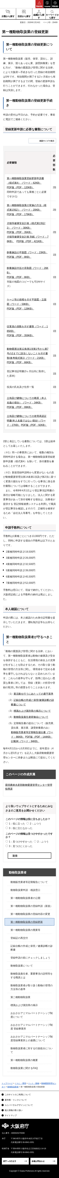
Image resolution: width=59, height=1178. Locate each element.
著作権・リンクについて (16, 1100)
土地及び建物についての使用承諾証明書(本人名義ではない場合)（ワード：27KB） (26, 420)
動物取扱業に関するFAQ (24, 1068)
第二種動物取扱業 (20, 997)
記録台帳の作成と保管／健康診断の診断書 (32, 948)
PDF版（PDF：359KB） (20, 335)
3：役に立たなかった (21, 828)
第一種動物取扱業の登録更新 (27, 922)
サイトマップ (11, 1115)
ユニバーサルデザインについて (19, 1105)
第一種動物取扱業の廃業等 (25, 930)
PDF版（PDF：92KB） (34, 425)
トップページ (7, 1083)
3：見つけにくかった (21, 846)
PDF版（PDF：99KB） (20, 407)
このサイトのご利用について (18, 1094)
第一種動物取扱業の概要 (24, 1060)
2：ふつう (35, 823)
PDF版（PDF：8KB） (19, 257)
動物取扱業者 (17, 872)
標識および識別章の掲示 (24, 1005)
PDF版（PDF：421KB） (30, 241)
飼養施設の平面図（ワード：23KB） (27, 252)
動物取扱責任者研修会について (31, 717)
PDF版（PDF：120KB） (20, 187)
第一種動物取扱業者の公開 (25, 898)
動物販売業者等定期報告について (29, 882)
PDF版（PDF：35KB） (20, 232)
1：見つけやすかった (21, 841)
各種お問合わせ (38, 1161)
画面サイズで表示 (46, 141)
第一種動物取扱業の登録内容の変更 (30, 914)
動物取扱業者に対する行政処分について (32, 1050)
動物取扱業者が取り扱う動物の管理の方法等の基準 (32, 987)
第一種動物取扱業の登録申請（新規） (32, 906)
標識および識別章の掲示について (32, 711)
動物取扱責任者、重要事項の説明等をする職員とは (32, 975)
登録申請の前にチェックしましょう (30, 957)
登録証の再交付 (19, 938)
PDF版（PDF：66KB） (20, 362)
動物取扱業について (22, 965)
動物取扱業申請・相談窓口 (25, 890)
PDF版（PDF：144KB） (38, 737)
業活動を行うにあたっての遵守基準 (33, 693)
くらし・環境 (20, 1083)
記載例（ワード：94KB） (25, 741)
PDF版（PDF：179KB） (20, 214)
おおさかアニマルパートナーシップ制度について (32, 1015)
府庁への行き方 (9, 1161)
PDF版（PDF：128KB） (20, 308)
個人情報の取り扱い (14, 1110)
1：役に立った (17, 823)
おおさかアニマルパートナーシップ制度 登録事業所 (32, 1027)
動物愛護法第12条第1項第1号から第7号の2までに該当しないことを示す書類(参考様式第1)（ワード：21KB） (27, 353)
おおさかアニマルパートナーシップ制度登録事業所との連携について (32, 1038)
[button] (39, 4)
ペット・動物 (33, 1083)
